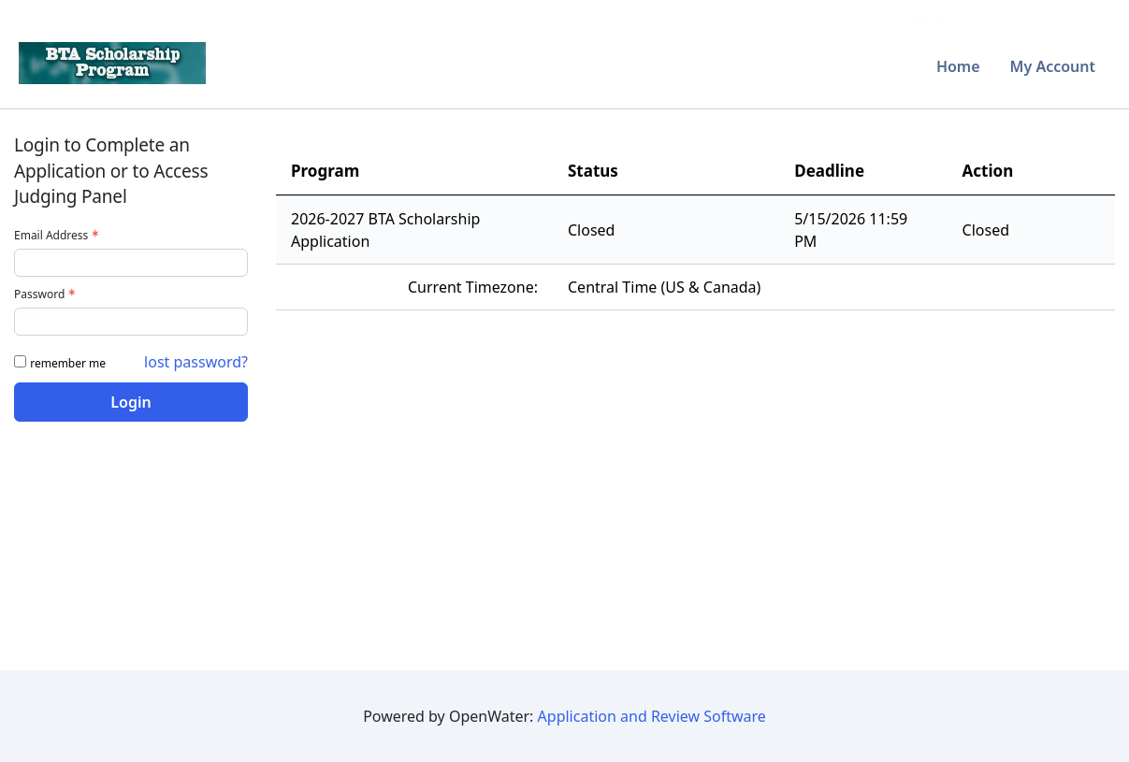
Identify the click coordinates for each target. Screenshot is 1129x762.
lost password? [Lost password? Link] (196, 362)
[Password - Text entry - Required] (131, 322)
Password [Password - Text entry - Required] (47, 294)
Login (130, 402)
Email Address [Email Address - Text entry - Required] (58, 235)
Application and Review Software (652, 716)
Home (958, 66)
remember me (68, 363)
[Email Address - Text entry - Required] (131, 263)
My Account (1052, 66)
